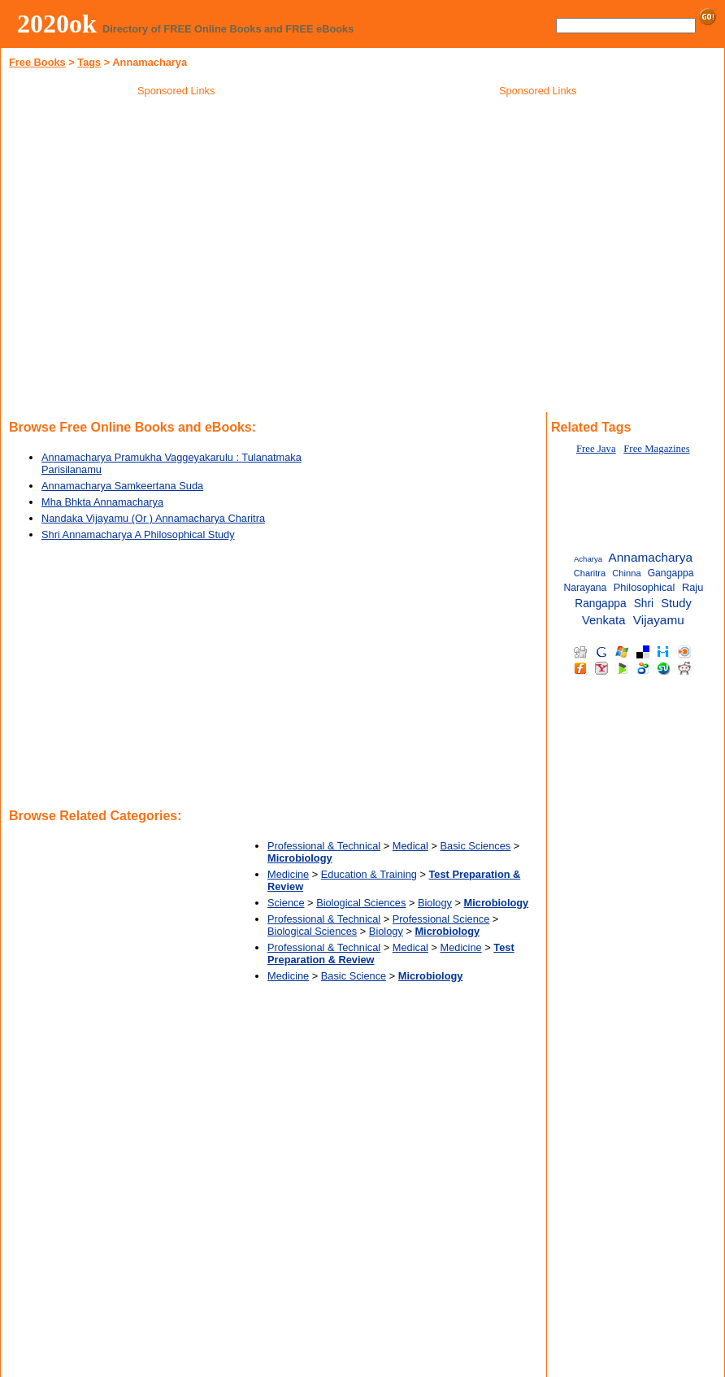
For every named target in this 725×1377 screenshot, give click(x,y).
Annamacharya (650, 557)
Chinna (626, 573)
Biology (435, 903)
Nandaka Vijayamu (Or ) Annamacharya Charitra (153, 518)
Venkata (603, 620)
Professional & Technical (323, 846)
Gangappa (671, 573)
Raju (692, 587)
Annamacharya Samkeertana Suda (122, 486)
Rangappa (600, 603)
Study (676, 603)
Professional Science (441, 919)
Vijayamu (658, 620)
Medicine (288, 874)
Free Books (37, 62)
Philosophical (644, 587)
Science (286, 903)
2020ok (57, 23)
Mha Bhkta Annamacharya (102, 502)
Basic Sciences (475, 846)
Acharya (588, 558)
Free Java (596, 448)
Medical (410, 846)
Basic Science (353, 976)
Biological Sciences (361, 903)
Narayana (585, 587)
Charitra (590, 573)
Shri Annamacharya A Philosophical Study (138, 534)
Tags (89, 62)
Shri (643, 603)
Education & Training (369, 874)
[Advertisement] (538, 218)
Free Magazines (656, 448)
